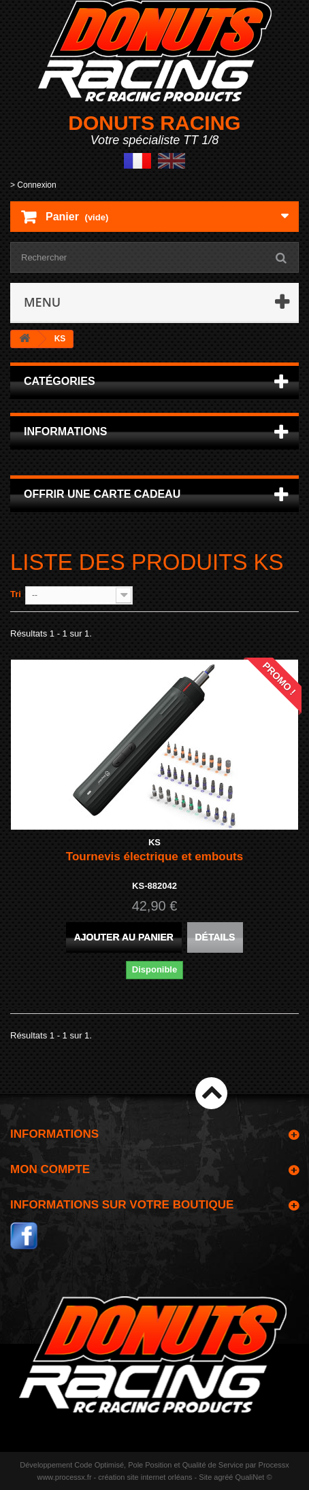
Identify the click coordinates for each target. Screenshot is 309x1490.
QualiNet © (253, 1477)
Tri (15, 594)
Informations (65, 431)
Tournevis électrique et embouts (154, 856)
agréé (223, 1477)
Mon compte (50, 1169)
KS (154, 842)
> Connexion (33, 185)
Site (205, 1477)
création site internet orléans (145, 1477)
